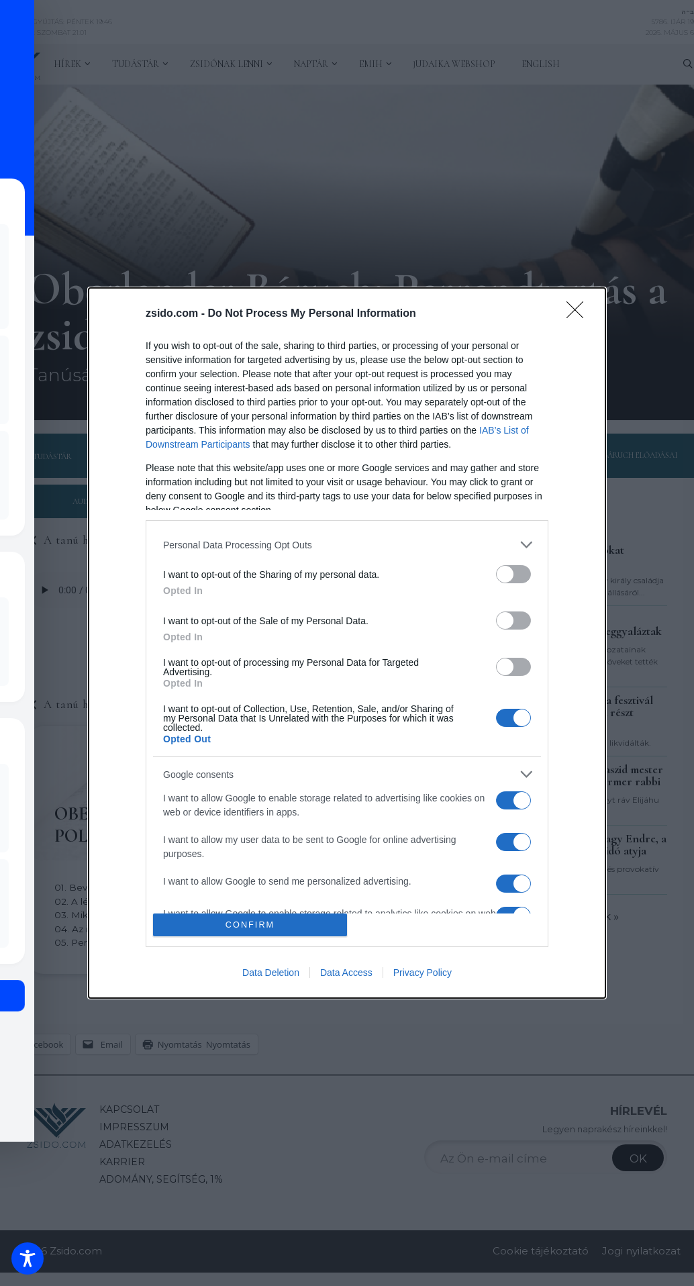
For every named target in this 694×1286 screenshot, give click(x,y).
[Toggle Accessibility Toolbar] (27, 1258)
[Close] (579, 314)
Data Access (346, 972)
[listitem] (347, 545)
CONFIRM (250, 925)
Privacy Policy (422, 972)
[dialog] (347, 643)
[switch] (513, 574)
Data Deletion (270, 972)
